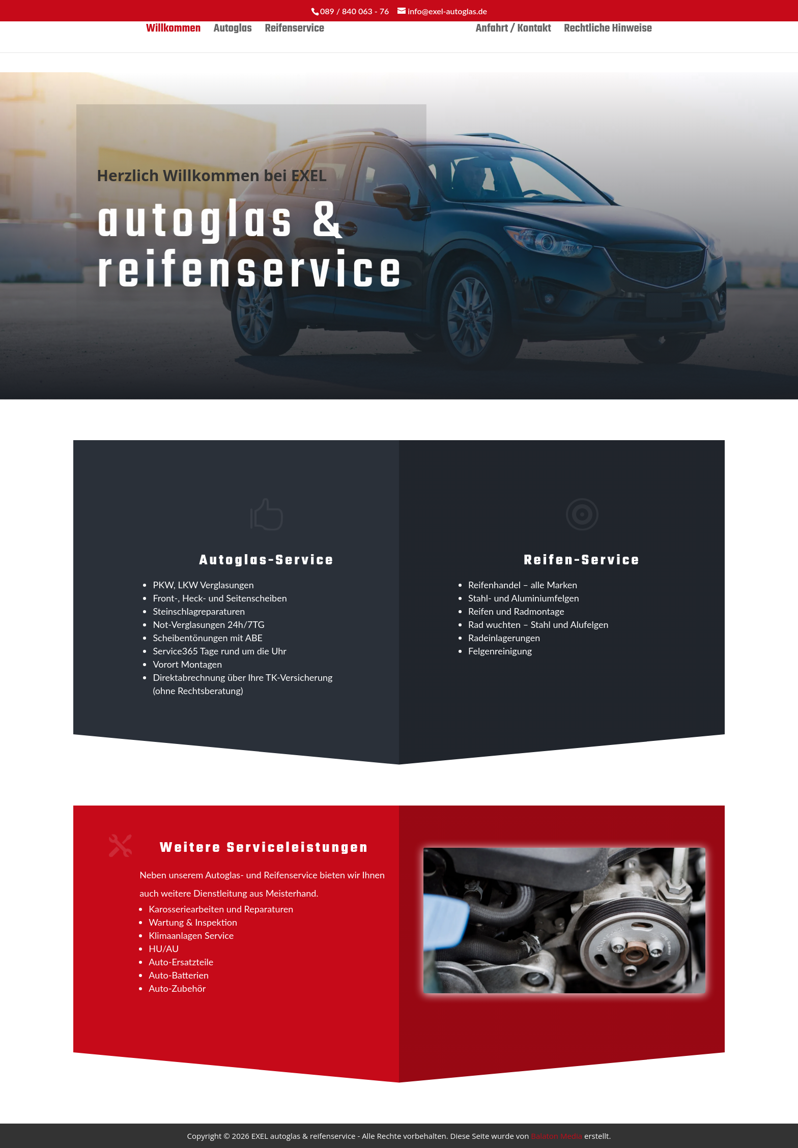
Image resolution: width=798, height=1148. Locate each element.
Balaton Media (556, 1136)
